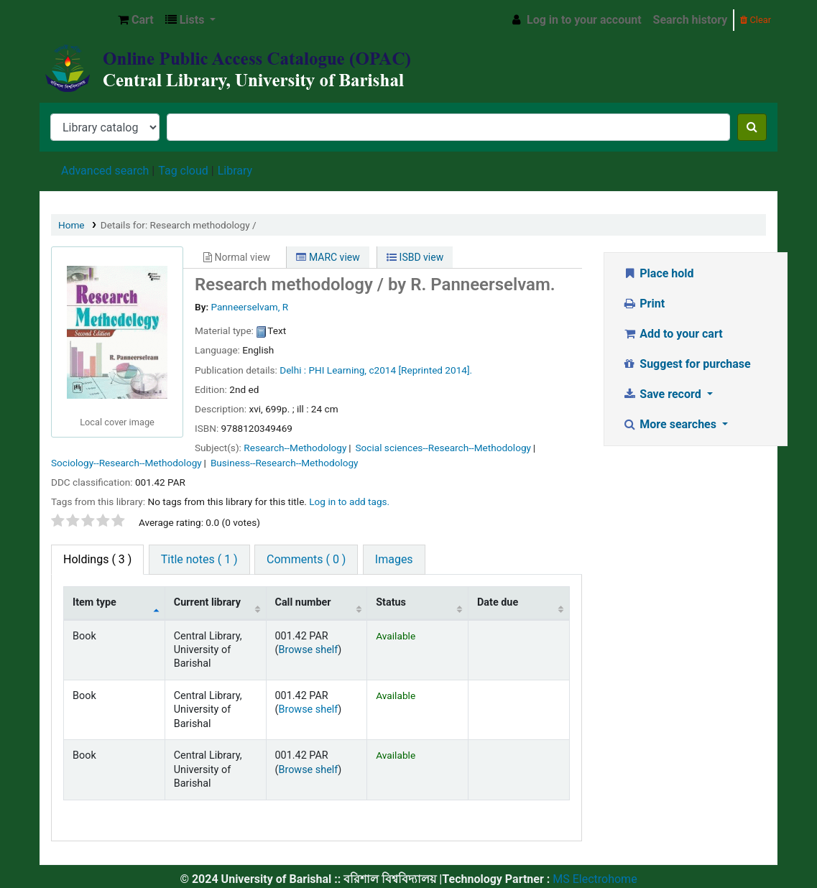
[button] (136, 20)
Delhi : (293, 370)
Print (643, 303)
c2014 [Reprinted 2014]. (420, 370)
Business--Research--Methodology (285, 462)
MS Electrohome (593, 879)
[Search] (752, 127)
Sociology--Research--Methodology (126, 462)
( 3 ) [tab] (97, 559)
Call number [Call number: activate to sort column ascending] (303, 602)
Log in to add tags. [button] (349, 501)
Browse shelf (308, 650)
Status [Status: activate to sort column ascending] (391, 602)
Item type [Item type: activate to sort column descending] (94, 602)
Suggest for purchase (686, 364)
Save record (663, 394)
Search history (690, 20)
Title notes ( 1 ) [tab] (199, 559)
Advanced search (105, 170)
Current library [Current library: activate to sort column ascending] (207, 602)
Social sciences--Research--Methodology (443, 447)
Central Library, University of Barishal (76, 20)
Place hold (658, 273)
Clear (755, 19)
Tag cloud (183, 170)
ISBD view (415, 257)
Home (71, 225)
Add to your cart (672, 334)
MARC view (327, 257)
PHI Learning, (338, 370)
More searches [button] (670, 424)
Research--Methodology (295, 447)
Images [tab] (394, 559)
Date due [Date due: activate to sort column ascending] (497, 602)
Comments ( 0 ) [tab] (306, 559)
